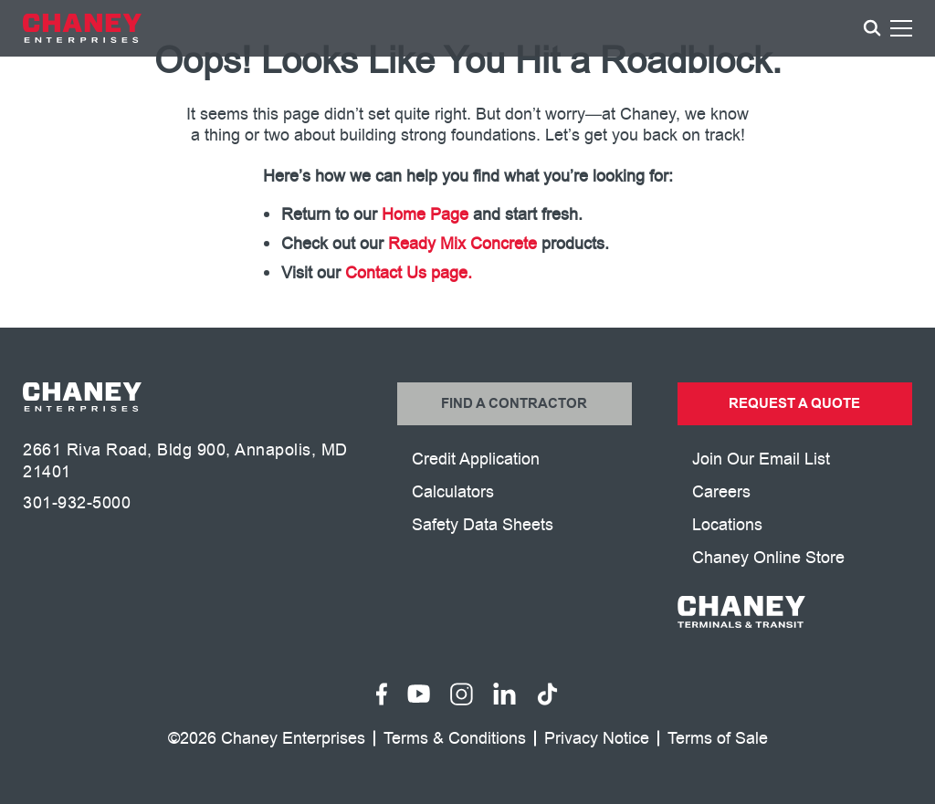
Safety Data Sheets (482, 525)
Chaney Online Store (768, 558)
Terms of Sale (717, 738)
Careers (721, 492)
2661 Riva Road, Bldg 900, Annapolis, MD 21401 (185, 460)
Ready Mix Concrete (462, 244)
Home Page (425, 214)
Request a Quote (794, 403)
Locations (727, 525)
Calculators (453, 492)
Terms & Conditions (454, 738)
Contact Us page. (408, 273)
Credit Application (476, 459)
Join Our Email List (761, 459)
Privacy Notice (596, 738)
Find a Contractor (514, 403)
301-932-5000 (77, 503)
